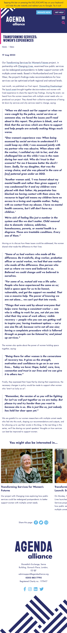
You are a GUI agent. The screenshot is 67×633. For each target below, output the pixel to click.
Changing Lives (25, 66)
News (12, 46)
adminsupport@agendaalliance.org (34, 574)
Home (4, 46)
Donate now (44, 12)
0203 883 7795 (34, 577)
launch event (11, 89)
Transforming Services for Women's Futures (27, 62)
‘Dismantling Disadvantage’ (50, 86)
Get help (59, 12)
